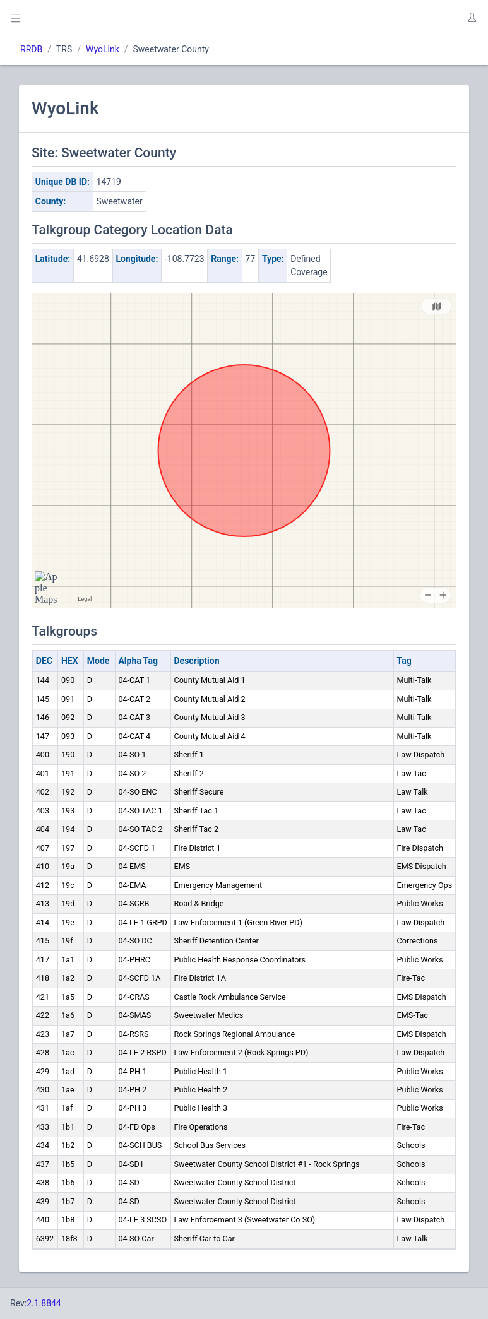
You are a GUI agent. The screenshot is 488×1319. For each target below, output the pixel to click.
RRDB (31, 49)
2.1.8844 (44, 1303)
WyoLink (102, 49)
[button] (471, 17)
